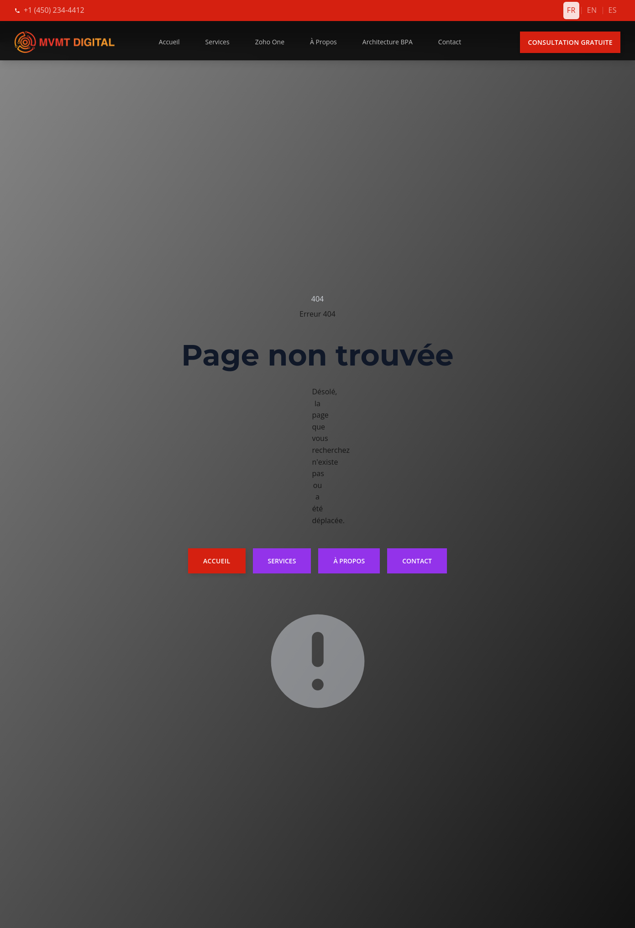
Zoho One (269, 41)
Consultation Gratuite (570, 42)
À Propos (323, 41)
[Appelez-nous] (54, 10)
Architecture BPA (387, 41)
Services (217, 41)
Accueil (169, 41)
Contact (449, 41)
